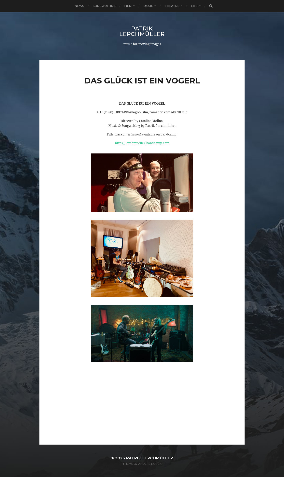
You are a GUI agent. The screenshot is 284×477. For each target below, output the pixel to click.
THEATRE (172, 6)
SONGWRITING (104, 6)
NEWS (79, 6)
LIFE (194, 6)
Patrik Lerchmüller (142, 31)
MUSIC (148, 6)
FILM (128, 6)
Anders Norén (150, 463)
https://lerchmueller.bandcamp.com (142, 143)
